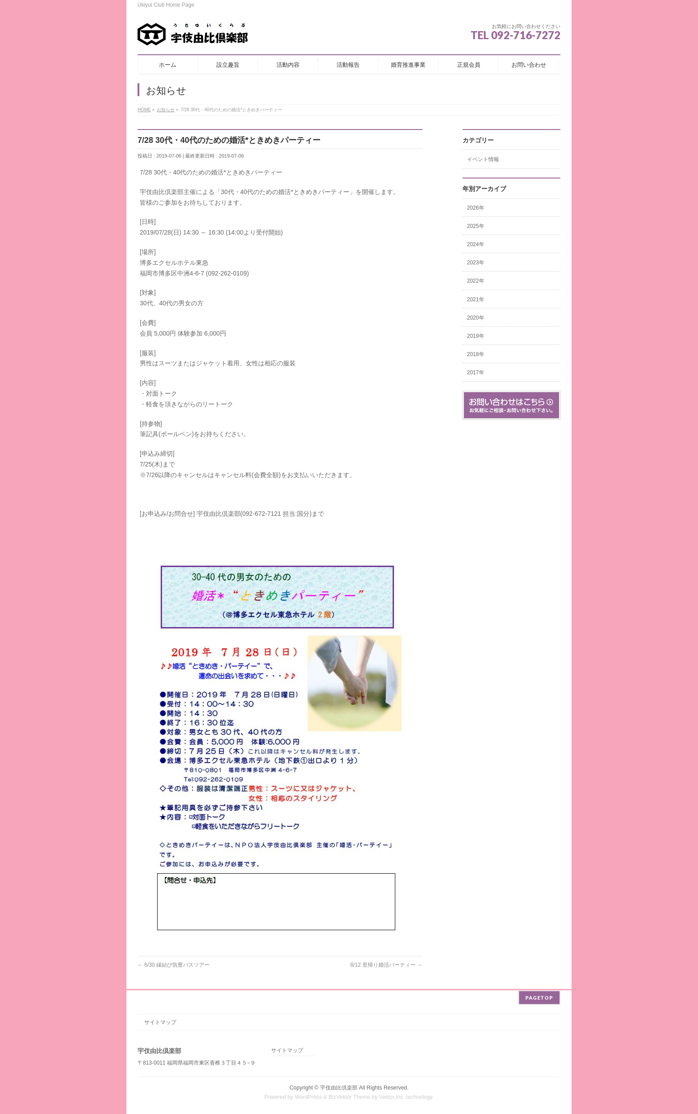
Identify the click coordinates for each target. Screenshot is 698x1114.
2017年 (475, 372)
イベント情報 (483, 159)
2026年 (475, 208)
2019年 (475, 336)
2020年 (475, 318)
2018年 (475, 354)
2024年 (475, 244)
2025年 (475, 226)
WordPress (308, 1096)
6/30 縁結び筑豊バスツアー (174, 965)
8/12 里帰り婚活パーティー (386, 965)
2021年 (475, 299)
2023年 (475, 262)
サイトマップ (160, 1021)
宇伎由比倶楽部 (338, 1086)
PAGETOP (539, 996)
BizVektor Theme (349, 1096)
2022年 (475, 281)
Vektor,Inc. (392, 1096)
